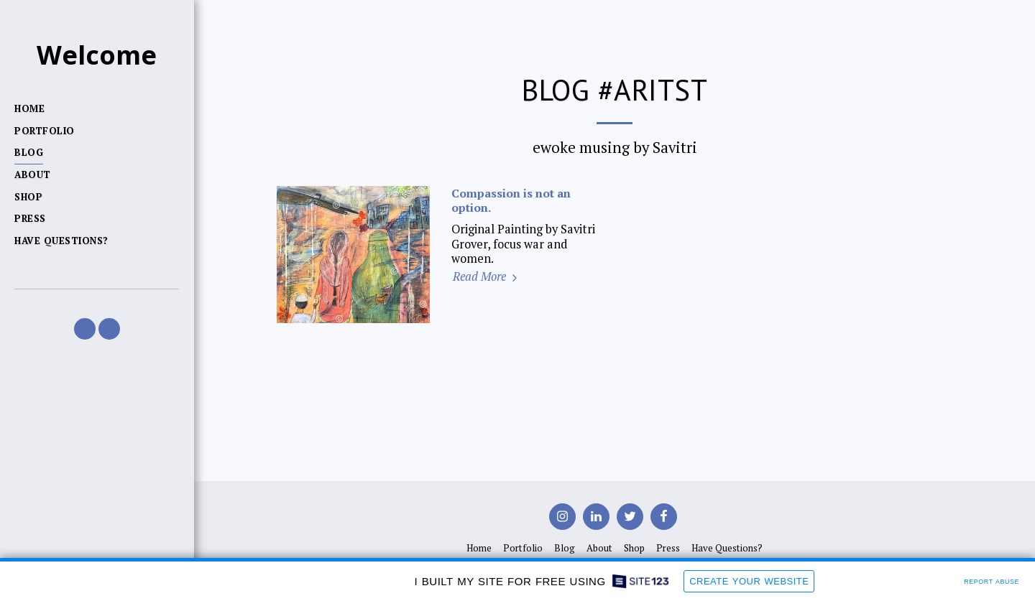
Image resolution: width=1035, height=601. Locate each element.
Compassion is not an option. (511, 200)
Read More (487, 276)
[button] (85, 329)
